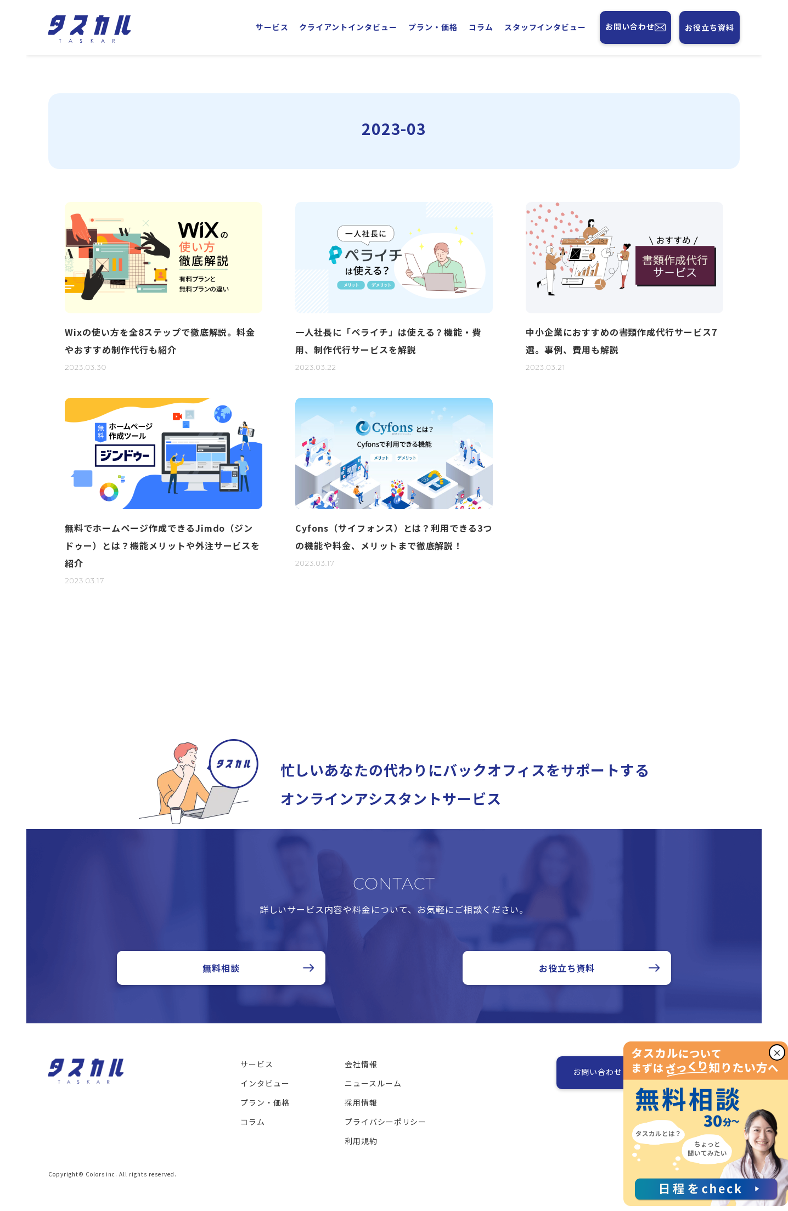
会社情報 (361, 1078)
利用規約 (361, 1155)
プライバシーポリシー (386, 1136)
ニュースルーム (373, 1097)
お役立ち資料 (709, 27)
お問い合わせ (635, 27)
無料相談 (221, 982)
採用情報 (361, 1117)
